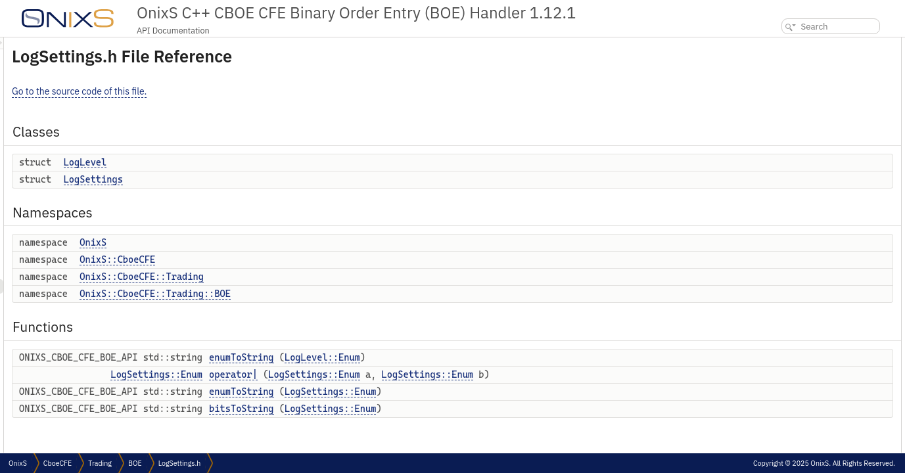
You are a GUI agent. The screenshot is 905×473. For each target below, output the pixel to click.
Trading (100, 463)
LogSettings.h (179, 463)
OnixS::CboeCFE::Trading (306, 276)
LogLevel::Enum (486, 357)
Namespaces (782, 88)
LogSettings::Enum (320, 374)
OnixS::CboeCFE (281, 259)
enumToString (405, 357)
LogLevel (249, 162)
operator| (397, 374)
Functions (776, 160)
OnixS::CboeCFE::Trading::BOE (319, 293)
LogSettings (257, 179)
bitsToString (405, 408)
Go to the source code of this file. (243, 91)
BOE (135, 463)
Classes (772, 44)
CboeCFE (57, 463)
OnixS (257, 242)
